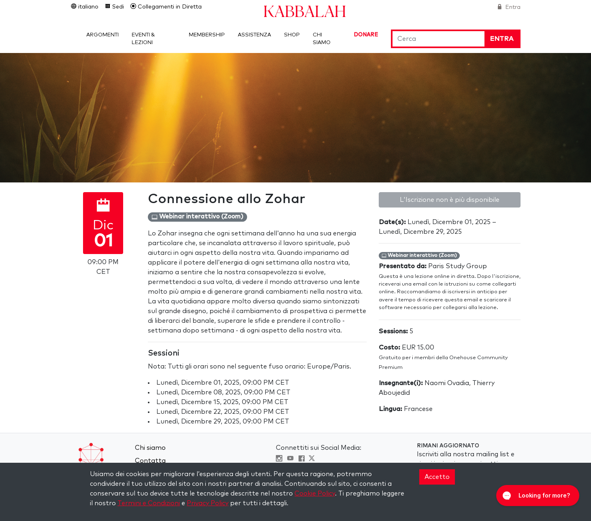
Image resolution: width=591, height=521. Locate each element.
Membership (207, 35)
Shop (292, 35)
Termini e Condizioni (148, 503)
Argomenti (102, 35)
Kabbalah (304, 10)
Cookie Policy (314, 493)
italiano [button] (87, 7)
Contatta (150, 460)
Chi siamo (150, 448)
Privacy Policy (207, 503)
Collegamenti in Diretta (169, 7)
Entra (512, 7)
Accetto (437, 477)
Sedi (117, 7)
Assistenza (254, 35)
